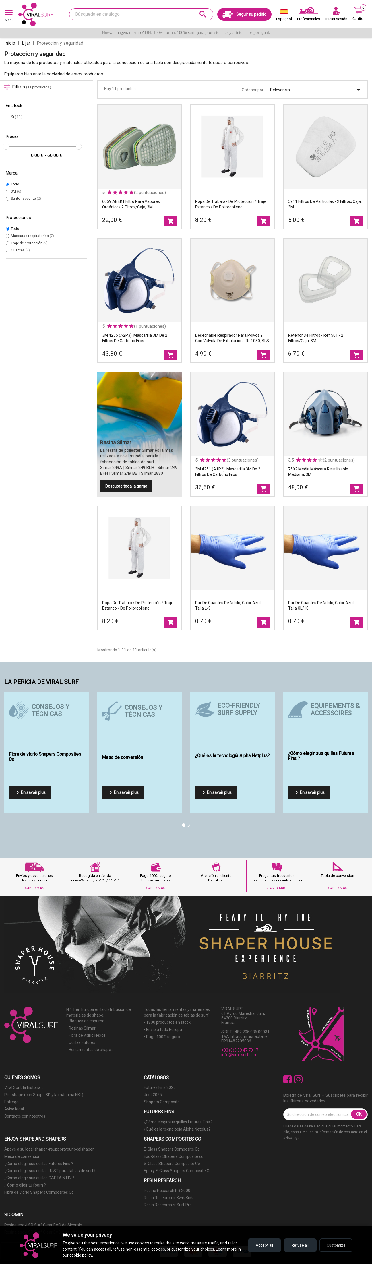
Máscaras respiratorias (32, 236)
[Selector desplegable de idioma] (284, 16)
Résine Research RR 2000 (167, 1190)
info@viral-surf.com (239, 1054)
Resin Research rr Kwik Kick (168, 1197)
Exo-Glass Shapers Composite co (174, 1156)
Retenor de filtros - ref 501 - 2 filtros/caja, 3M (315, 338)
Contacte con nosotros (24, 1116)
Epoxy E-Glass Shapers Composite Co (178, 1170)
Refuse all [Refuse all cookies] (298, 1245)
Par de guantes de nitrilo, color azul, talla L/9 (228, 605)
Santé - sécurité (26, 198)
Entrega (11, 1102)
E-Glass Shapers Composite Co (172, 1149)
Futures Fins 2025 (160, 1087)
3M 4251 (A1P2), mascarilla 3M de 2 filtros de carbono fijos (227, 472)
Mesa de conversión (22, 1156)
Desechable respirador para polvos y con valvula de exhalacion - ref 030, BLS (232, 338)
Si (16, 117)
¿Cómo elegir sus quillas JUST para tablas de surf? (50, 1170)
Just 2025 (153, 1094)
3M (16, 191)
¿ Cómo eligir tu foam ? (25, 1185)
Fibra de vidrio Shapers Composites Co (39, 1192)
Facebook (287, 1079)
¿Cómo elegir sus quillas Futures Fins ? (178, 1122)
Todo (15, 184)
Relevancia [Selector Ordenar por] (316, 89)
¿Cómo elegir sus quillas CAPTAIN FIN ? (39, 1178)
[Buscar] (141, 14)
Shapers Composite (162, 1102)
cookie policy (84, 1255)
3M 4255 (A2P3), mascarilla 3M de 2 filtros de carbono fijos (134, 338)
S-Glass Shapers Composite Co (172, 1163)
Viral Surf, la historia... (23, 1087)
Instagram (298, 1079)
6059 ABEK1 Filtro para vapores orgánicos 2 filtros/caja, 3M (131, 204)
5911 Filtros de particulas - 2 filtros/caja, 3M (325, 204)
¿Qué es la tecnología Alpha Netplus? (177, 1129)
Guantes (20, 250)
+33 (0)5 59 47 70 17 (239, 1050)
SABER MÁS (34, 888)
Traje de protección (29, 243)
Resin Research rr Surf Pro (168, 1205)
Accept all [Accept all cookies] (261, 1245)
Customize (335, 1245)
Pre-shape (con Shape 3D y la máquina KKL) (43, 1094)
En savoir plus (30, 792)
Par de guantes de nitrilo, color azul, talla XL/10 (321, 605)
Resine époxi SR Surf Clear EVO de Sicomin (43, 1225)
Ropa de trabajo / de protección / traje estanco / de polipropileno (230, 204)
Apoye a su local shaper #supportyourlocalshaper (49, 1149)
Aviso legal (14, 1109)
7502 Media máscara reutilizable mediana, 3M (318, 472)
